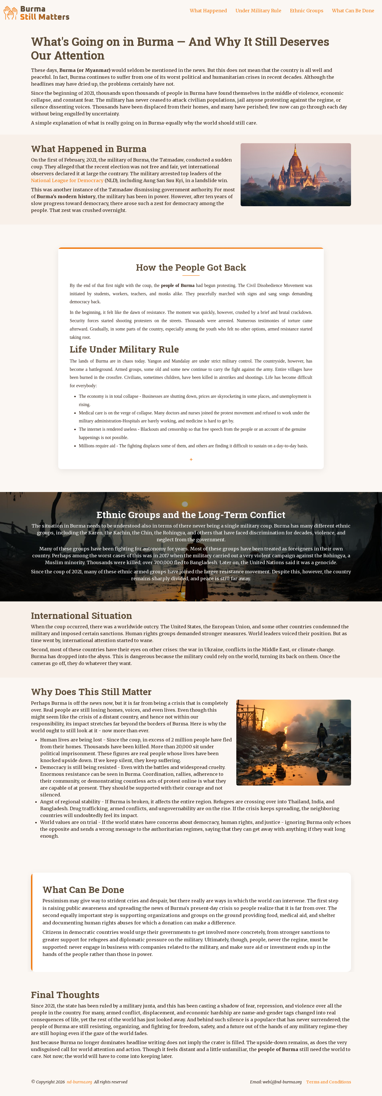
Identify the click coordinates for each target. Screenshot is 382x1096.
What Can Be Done (353, 10)
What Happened (208, 10)
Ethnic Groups (306, 10)
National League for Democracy (67, 180)
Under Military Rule (258, 10)
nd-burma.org (79, 1082)
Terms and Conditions (328, 1082)
